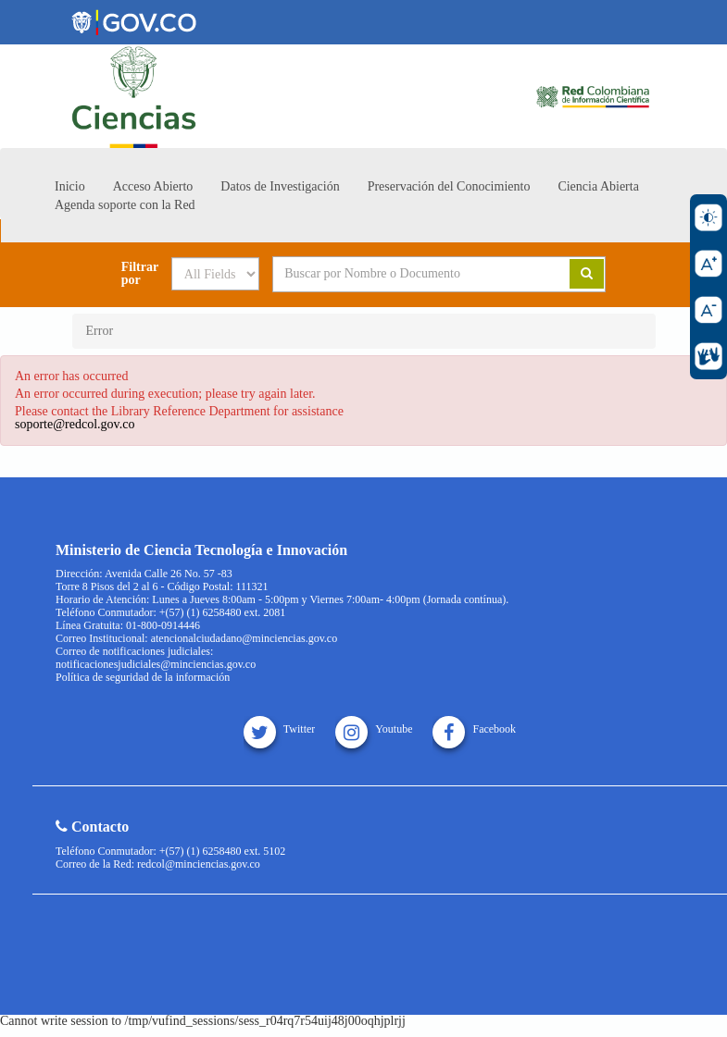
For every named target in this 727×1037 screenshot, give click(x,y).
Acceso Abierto (153, 186)
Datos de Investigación (279, 186)
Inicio (70, 186)
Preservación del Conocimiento (449, 186)
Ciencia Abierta (598, 186)
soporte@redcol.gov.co (74, 424)
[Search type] (215, 273)
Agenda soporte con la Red (125, 205)
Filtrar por (139, 274)
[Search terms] (407, 274)
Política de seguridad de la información (143, 677)
